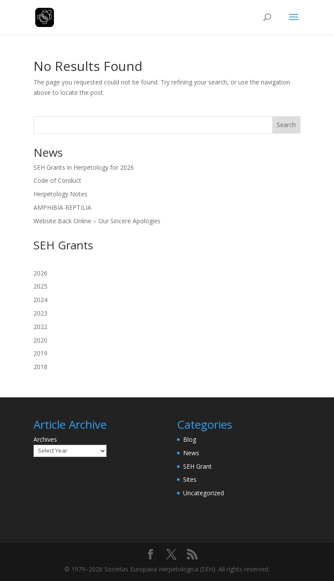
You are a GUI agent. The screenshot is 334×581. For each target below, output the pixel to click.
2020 (40, 340)
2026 (40, 273)
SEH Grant (197, 466)
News (191, 453)
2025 (40, 286)
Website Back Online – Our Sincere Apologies (96, 221)
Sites (190, 479)
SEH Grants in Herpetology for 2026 (83, 167)
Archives (45, 439)
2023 (40, 313)
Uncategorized (203, 493)
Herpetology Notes (60, 194)
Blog (189, 439)
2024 (40, 300)
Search (286, 125)
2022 (40, 326)
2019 (40, 353)
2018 (40, 367)
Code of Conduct (57, 180)
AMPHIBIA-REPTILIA (62, 207)
